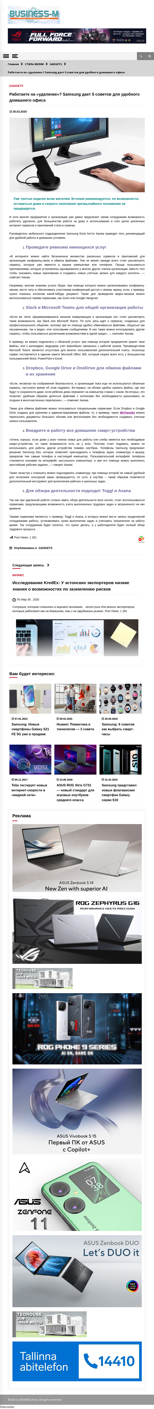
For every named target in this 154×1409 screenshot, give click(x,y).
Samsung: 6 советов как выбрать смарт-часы (118, 729)
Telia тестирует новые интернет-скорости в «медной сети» (29, 790)
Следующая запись (31, 565)
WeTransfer (127, 412)
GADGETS (16, 85)
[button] (141, 56)
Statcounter (7, 1407)
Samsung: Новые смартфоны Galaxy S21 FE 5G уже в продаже (30, 729)
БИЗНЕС (18, 575)
